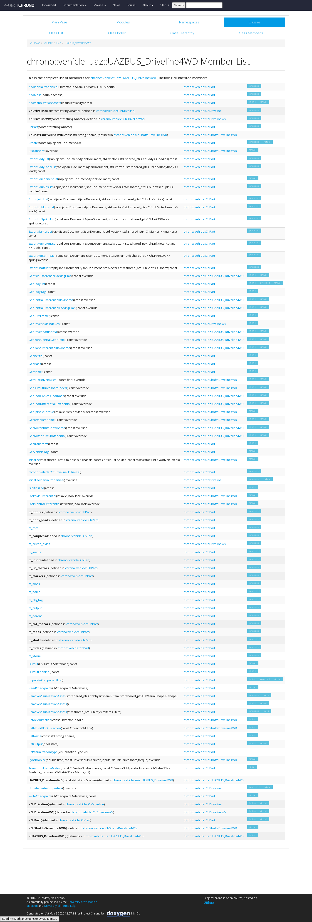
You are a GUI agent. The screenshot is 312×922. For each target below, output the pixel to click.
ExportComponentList (43, 179)
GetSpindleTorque (41, 412)
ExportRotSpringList (42, 256)
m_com (33, 528)
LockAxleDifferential (42, 496)
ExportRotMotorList (42, 243)
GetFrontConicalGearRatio (47, 340)
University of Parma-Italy (59, 906)
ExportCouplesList (41, 187)
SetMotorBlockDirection (45, 728)
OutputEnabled (39, 672)
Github (209, 902)
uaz (58, 43)
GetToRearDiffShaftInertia (47, 436)
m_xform (35, 656)
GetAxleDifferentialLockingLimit (50, 276)
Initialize (34, 460)
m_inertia (35, 552)
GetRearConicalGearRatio (46, 396)
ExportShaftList (39, 268)
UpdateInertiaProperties (45, 788)
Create (33, 143)
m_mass (34, 584)
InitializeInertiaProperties (46, 480)
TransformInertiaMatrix (45, 768)
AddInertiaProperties (43, 87)
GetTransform (38, 444)
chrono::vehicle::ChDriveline (115, 111)
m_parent (35, 616)
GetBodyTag (37, 292)
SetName (35, 736)
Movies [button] (100, 5)
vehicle (48, 43)
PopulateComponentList (45, 680)
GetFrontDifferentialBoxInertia (49, 348)
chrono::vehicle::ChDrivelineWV (122, 119)
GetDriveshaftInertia (43, 332)
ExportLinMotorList (41, 207)
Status (164, 5)
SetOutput (36, 744)
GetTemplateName (42, 420)
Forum (131, 5)
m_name (34, 592)
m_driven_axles (39, 544)
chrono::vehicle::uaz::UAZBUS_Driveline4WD (124, 77)
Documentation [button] (75, 5)
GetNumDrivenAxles (43, 380)
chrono (35, 43)
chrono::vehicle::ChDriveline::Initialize (54, 472)
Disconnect (36, 151)
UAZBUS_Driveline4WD (78, 43)
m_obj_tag (35, 600)
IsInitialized (36, 488)
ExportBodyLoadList (42, 167)
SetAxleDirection (40, 720)
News (116, 5)
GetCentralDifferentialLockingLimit (52, 308)
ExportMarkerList (40, 231)
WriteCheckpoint (40, 796)
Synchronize (37, 760)
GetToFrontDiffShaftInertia (47, 428)
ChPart (33, 127)
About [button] (148, 5)
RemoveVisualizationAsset (47, 696)
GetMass (35, 364)
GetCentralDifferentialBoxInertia (51, 300)
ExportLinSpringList (42, 219)
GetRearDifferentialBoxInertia (49, 404)
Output (33, 664)
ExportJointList (38, 199)
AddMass (35, 95)
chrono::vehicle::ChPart (199, 87)
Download (49, 5)
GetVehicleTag (39, 452)
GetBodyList (37, 284)
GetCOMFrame (39, 316)
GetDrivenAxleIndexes (44, 324)
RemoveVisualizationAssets (48, 704)
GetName (35, 372)
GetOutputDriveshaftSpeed (48, 388)
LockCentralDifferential (44, 504)
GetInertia (35, 356)
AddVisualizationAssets (45, 103)
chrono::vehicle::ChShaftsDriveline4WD (140, 135)
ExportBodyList (39, 159)
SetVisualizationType (43, 752)
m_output (35, 608)
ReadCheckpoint (40, 688)
